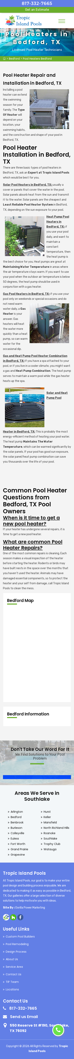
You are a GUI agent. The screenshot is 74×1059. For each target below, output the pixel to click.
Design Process (16, 952)
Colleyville (17, 833)
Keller (47, 817)
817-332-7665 (37, 3)
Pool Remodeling (17, 944)
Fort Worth (18, 844)
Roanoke (49, 833)
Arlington (17, 812)
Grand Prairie (19, 849)
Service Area (14, 967)
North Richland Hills (56, 828)
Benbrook (17, 822)
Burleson (16, 828)
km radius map (37, 653)
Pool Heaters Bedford (37, 59)
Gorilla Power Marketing (30, 907)
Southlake (50, 839)
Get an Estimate (37, 10)
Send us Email (24, 1016)
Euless (15, 839)
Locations (12, 989)
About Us (12, 959)
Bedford (14, 59)
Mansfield (50, 822)
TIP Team (12, 982)
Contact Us (13, 974)
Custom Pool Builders (20, 937)
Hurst (47, 812)
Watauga (50, 849)
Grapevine (18, 855)
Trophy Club (52, 844)
